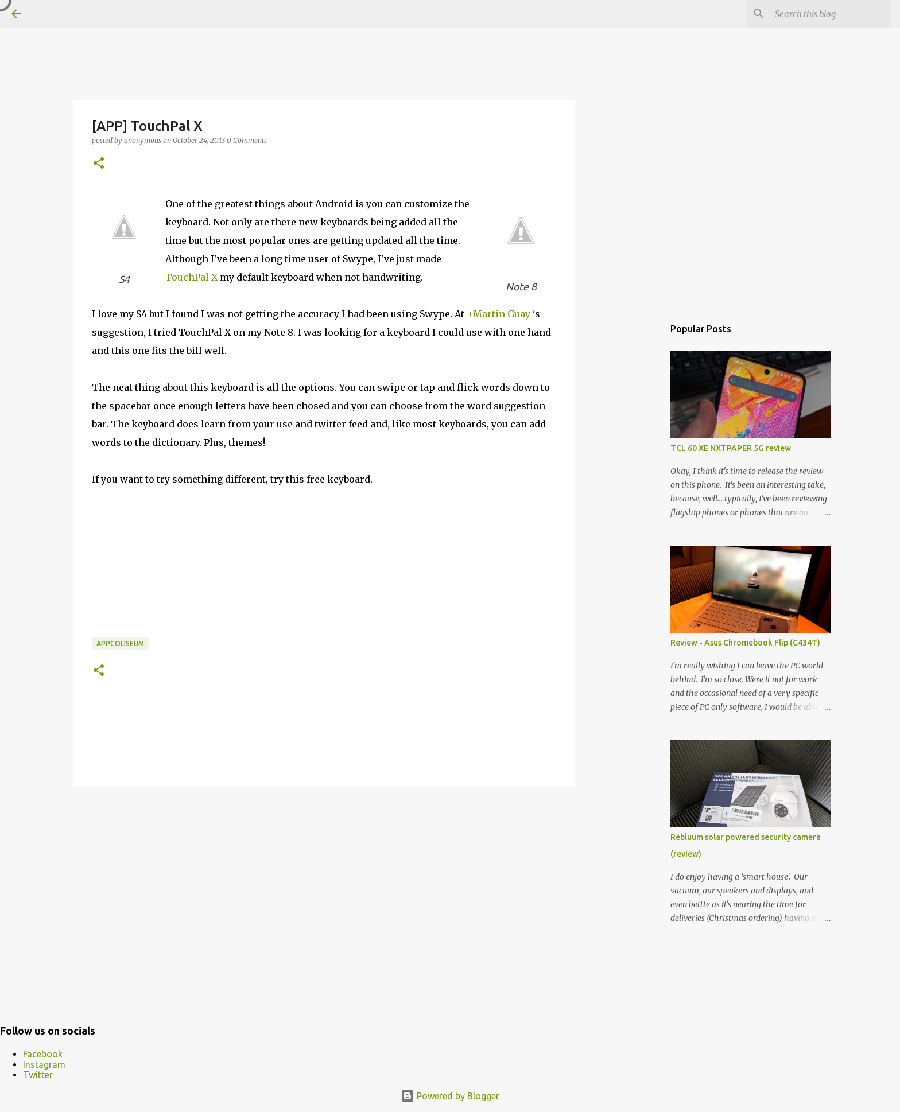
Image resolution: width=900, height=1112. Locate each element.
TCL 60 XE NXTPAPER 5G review (730, 448)
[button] (99, 164)
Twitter (38, 1075)
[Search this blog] (830, 14)
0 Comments (247, 140)
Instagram (44, 1064)
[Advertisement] (324, 884)
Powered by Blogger (450, 1096)
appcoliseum (120, 643)
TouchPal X (191, 277)
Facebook (43, 1054)
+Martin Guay (498, 314)
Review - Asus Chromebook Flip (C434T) (745, 642)
